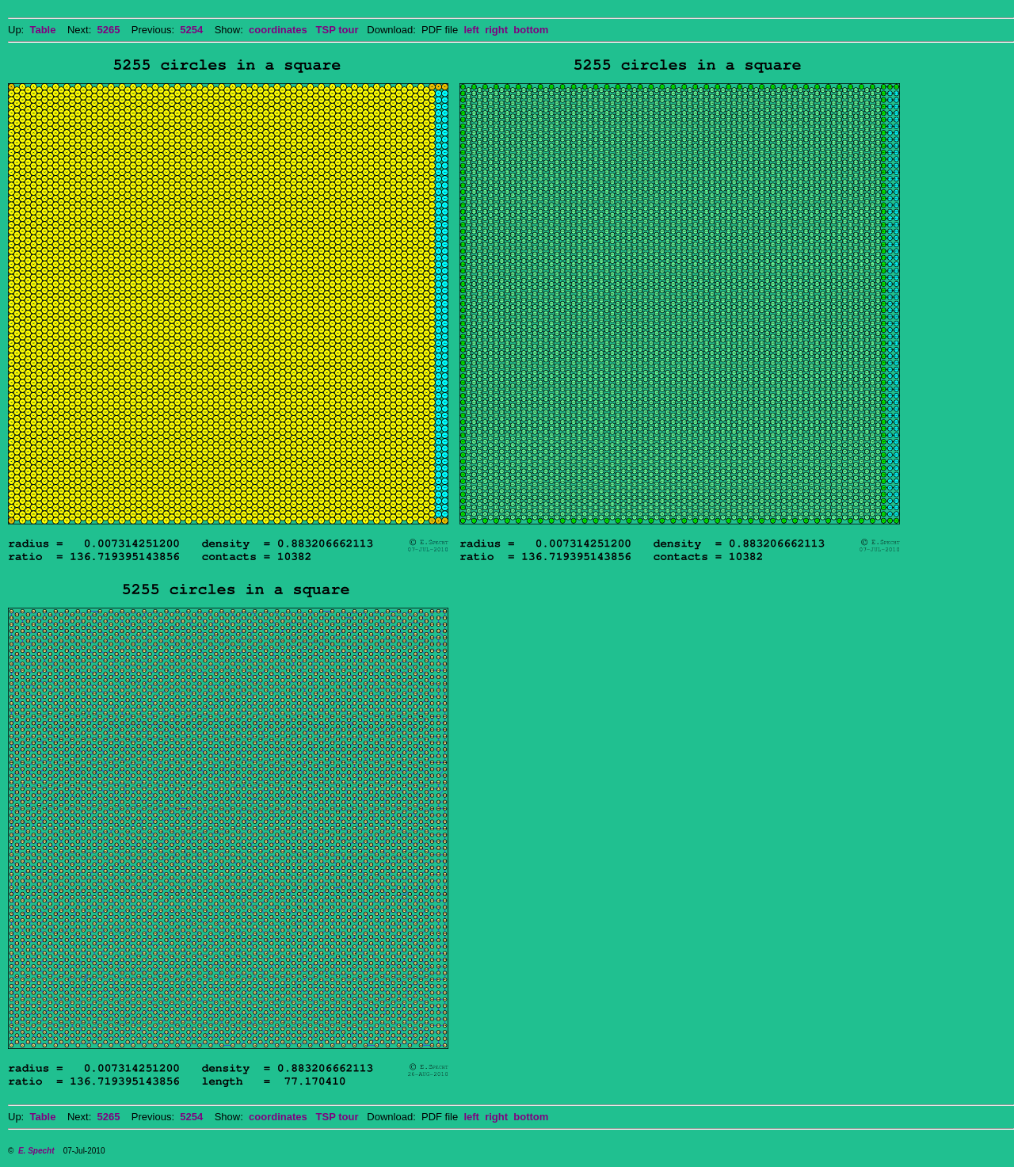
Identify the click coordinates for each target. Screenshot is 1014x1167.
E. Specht (36, 1150)
